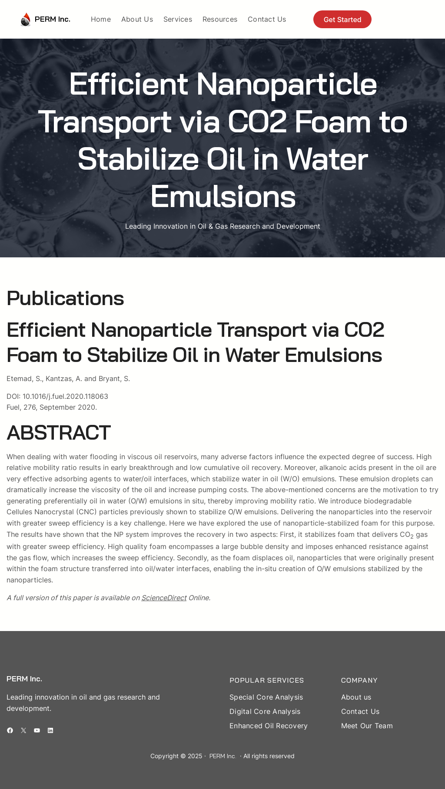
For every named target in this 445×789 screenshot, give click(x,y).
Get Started (343, 19)
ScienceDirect (163, 597)
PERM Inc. (52, 19)
